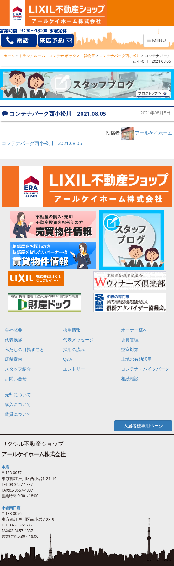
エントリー (74, 369)
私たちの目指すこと (24, 349)
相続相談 (130, 379)
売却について (18, 395)
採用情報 (72, 330)
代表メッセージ (78, 340)
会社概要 (13, 330)
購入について (18, 404)
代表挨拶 (13, 340)
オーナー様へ (134, 330)
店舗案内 (13, 359)
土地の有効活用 (136, 359)
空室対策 (130, 349)
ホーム (9, 55)
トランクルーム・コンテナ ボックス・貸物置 (57, 55)
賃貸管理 (130, 340)
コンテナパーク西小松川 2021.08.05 (42, 143)
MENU (157, 41)
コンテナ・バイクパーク (145, 369)
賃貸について (18, 414)
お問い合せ (16, 379)
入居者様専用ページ (143, 426)
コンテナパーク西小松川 (119, 55)
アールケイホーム (153, 133)
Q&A (67, 359)
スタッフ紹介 (18, 369)
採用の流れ (74, 349)
